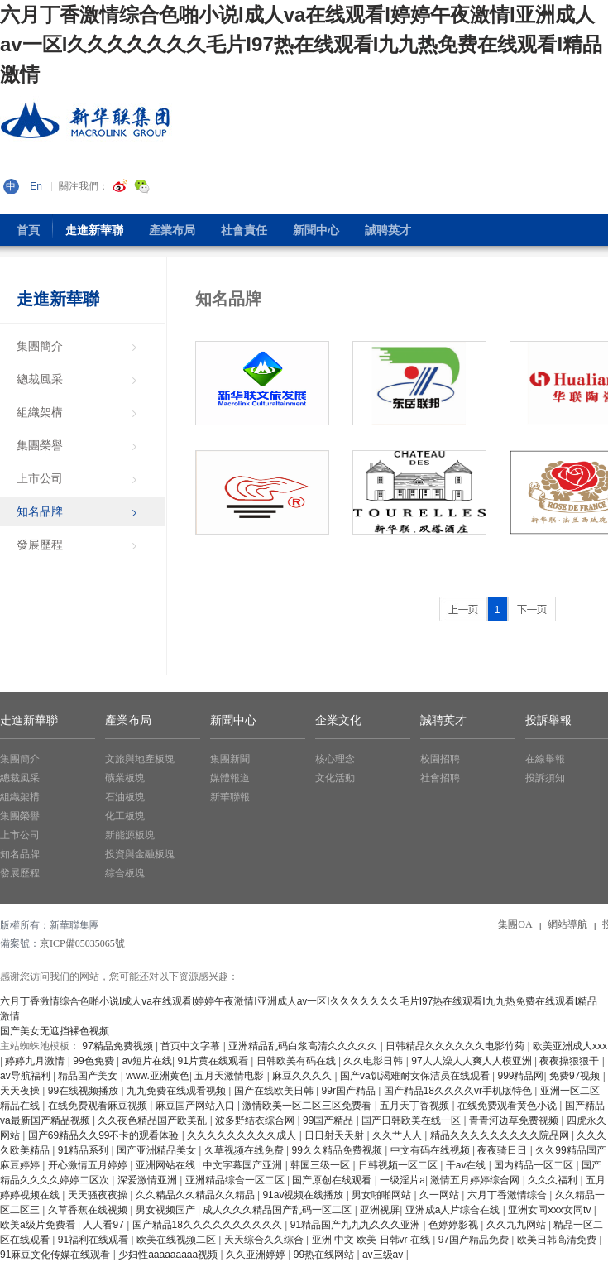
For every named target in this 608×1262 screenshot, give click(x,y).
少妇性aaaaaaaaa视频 (169, 1254)
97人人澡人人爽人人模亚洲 (472, 1061)
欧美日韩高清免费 (558, 1239)
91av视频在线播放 (304, 1195)
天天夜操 (21, 1090)
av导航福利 (26, 1076)
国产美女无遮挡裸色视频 (54, 1031)
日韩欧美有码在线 (297, 1061)
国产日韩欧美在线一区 (412, 1120)
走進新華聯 (58, 299)
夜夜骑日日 (503, 1150)
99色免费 (95, 1061)
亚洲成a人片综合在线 (454, 1210)
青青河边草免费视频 (515, 1120)
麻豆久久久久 (303, 1076)
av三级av (384, 1254)
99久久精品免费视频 (338, 1150)
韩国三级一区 (321, 1165)
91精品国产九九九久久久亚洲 (357, 1225)
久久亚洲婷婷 (257, 1254)
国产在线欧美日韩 (275, 1090)
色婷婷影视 (454, 1225)
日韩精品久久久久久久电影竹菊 (456, 1046)
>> (532, 609)
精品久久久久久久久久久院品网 (501, 1135)
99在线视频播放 (85, 1090)
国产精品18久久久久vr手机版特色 (459, 1090)
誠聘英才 (443, 720)
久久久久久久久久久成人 (243, 1135)
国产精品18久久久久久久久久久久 (208, 1225)
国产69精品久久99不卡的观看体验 (105, 1135)
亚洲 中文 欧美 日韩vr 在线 (372, 1239)
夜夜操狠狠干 (570, 1061)
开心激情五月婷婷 (89, 1165)
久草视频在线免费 (245, 1150)
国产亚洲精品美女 (158, 1150)
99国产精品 (330, 1120)
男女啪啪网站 (383, 1195)
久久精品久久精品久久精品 (196, 1195)
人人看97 (105, 1225)
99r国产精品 (350, 1090)
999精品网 (520, 1076)
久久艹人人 (398, 1135)
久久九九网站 (517, 1225)
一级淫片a (402, 1180)
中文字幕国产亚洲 (244, 1165)
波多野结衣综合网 (256, 1120)
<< (463, 609)
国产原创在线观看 (333, 1180)
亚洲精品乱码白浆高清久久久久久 (304, 1046)
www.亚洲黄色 (157, 1076)
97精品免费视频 (119, 1046)
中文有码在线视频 (431, 1150)
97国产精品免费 (475, 1239)
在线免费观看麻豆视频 (99, 1105)
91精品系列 (85, 1150)
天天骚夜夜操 (99, 1195)
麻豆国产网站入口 (196, 1105)
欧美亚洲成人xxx (570, 1046)
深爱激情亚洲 (148, 1180)
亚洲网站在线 (167, 1165)
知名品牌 (228, 299)
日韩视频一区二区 (399, 1165)
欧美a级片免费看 (39, 1225)
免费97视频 (576, 1076)
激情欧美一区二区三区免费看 (308, 1105)
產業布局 (128, 720)
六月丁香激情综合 (508, 1195)
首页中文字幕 (191, 1046)
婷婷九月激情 (36, 1061)
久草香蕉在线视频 (89, 1210)
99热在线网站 (325, 1254)
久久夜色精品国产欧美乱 (153, 1120)
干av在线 (467, 1165)
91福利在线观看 (95, 1239)
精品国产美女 (89, 1076)
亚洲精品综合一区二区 (236, 1180)
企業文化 (338, 720)
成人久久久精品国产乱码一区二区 (278, 1210)
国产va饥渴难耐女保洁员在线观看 (416, 1076)
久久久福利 (554, 1180)
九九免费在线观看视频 (177, 1090)
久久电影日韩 (374, 1061)
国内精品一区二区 (535, 1165)
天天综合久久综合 (265, 1239)
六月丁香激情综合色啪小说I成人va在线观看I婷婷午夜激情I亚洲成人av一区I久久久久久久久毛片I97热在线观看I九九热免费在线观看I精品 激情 (301, 44)
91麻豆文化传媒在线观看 (56, 1254)
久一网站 (440, 1195)
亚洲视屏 (380, 1210)
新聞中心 (233, 720)
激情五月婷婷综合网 (476, 1180)
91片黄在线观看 (214, 1061)
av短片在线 (147, 1061)
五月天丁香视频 (416, 1105)
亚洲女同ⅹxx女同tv (551, 1210)
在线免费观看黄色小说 (508, 1105)
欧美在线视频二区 (177, 1239)
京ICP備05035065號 (82, 943)
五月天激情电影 (230, 1076)
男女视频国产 (167, 1210)
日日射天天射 (335, 1135)
